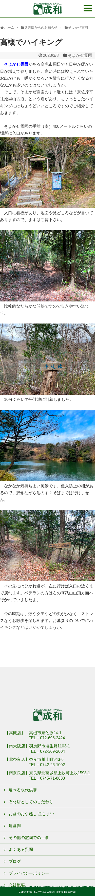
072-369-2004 (52, 751)
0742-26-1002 (52, 765)
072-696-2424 (52, 738)
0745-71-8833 (52, 778)
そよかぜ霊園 (80, 55)
